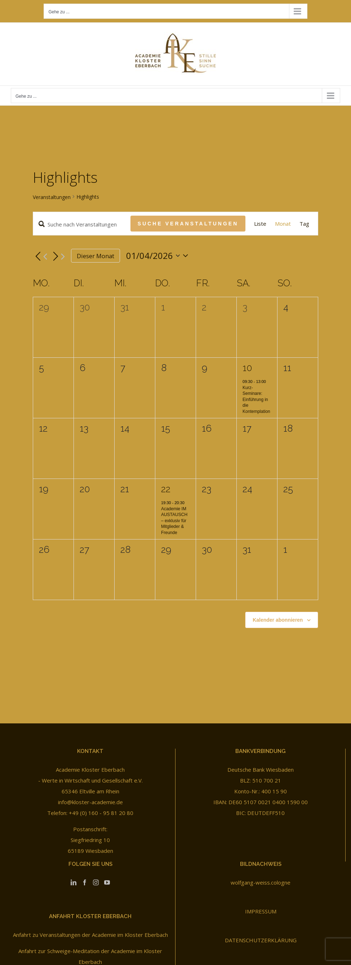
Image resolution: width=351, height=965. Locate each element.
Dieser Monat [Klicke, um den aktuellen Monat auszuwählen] (95, 256)
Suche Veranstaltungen (188, 223)
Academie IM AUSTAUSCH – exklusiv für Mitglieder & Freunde (174, 520)
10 (247, 367)
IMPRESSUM (260, 911)
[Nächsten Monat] (57, 256)
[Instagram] (96, 882)
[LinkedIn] (73, 882)
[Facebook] (85, 882)
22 (165, 489)
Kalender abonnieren (278, 620)
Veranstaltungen (52, 197)
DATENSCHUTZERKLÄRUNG (261, 940)
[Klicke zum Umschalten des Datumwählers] (159, 256)
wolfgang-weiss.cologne (260, 882)
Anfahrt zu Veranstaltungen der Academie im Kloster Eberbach (90, 934)
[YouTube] (107, 882)
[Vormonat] (40, 256)
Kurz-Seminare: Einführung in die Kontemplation (256, 399)
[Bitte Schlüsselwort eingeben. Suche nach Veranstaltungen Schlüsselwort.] (81, 224)
